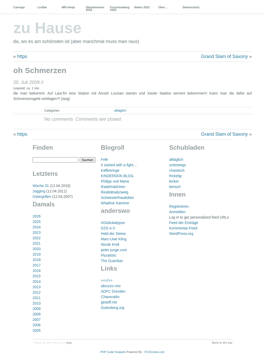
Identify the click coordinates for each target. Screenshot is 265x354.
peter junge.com (114, 250)
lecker (174, 181)
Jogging (39, 191)
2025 (37, 222)
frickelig (175, 176)
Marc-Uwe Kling (114, 239)
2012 (37, 292)
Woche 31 (41, 186)
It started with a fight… (119, 165)
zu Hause (47, 28)
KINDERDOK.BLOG (117, 176)
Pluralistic (108, 255)
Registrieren (179, 206)
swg (68, 342)
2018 (37, 260)
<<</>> (107, 280)
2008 (37, 314)
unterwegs (177, 165)
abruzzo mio (111, 286)
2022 (37, 238)
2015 (37, 276)
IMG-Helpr (68, 7)
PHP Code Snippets (113, 351)
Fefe (104, 159)
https (22, 56)
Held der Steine (113, 234)
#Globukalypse (113, 223)
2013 (37, 287)
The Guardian (112, 261)
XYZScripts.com (154, 351)
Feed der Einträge (183, 223)
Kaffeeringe (110, 170)
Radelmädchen (113, 187)
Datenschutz (190, 7)
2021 (37, 243)
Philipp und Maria (115, 181)
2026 (37, 216)
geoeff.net (109, 302)
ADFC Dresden (113, 291)
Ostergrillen (42, 196)
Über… (163, 7)
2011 (37, 298)
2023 (37, 232)
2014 (37, 281)
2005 (37, 330)
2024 (37, 227)
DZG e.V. (108, 228)
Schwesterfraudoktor (117, 198)
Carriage (19, 7)
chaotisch (177, 170)
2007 (37, 319)
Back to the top (222, 342)
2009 (37, 309)
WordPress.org (181, 234)
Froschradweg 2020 (119, 8)
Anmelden (177, 212)
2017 (37, 265)
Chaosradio (110, 297)
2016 (37, 271)
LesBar (42, 7)
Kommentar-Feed (183, 228)
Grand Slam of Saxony (224, 56)
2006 (37, 325)
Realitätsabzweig (114, 192)
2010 (37, 303)
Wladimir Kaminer (115, 203)
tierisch (175, 187)
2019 (37, 254)
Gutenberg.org (112, 308)
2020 (37, 249)
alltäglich (120, 110)
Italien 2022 (142, 7)
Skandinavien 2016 (95, 8)
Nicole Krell (110, 244)
